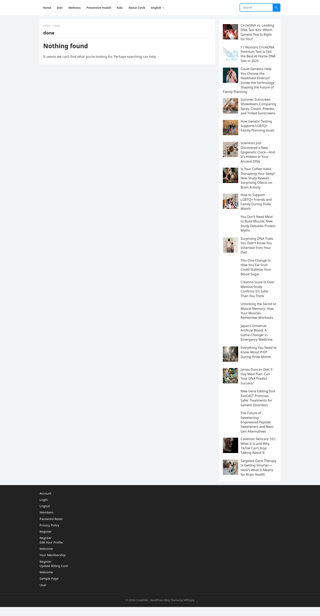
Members (46, 521)
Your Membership (53, 564)
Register (46, 541)
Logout (45, 515)
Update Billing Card (54, 575)
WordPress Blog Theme (164, 609)
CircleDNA (142, 609)
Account (45, 502)
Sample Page (49, 588)
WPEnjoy (188, 609)
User (43, 594)
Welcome (46, 558)
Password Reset (51, 528)
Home (47, 26)
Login (44, 509)
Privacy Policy (49, 534)
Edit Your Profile (51, 551)
